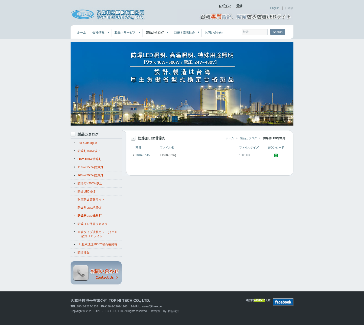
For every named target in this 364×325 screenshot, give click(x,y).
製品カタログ (156, 33)
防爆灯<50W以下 (89, 151)
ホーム (81, 32)
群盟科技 (173, 311)
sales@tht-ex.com (153, 306)
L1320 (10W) (168, 155)
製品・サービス (125, 33)
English (275, 8)
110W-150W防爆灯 (90, 167)
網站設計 (156, 311)
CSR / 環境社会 (185, 33)
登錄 (239, 5)
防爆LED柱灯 (86, 191)
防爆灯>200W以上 (90, 183)
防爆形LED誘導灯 (89, 207)
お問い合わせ (214, 32)
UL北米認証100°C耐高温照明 (97, 244)
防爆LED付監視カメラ (92, 224)
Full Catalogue (87, 143)
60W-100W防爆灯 (90, 159)
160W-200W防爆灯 (90, 175)
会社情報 (99, 33)
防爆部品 (84, 252)
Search (278, 32)
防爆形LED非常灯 (90, 216)
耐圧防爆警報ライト (91, 199)
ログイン (225, 5)
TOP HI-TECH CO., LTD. (108, 311)
